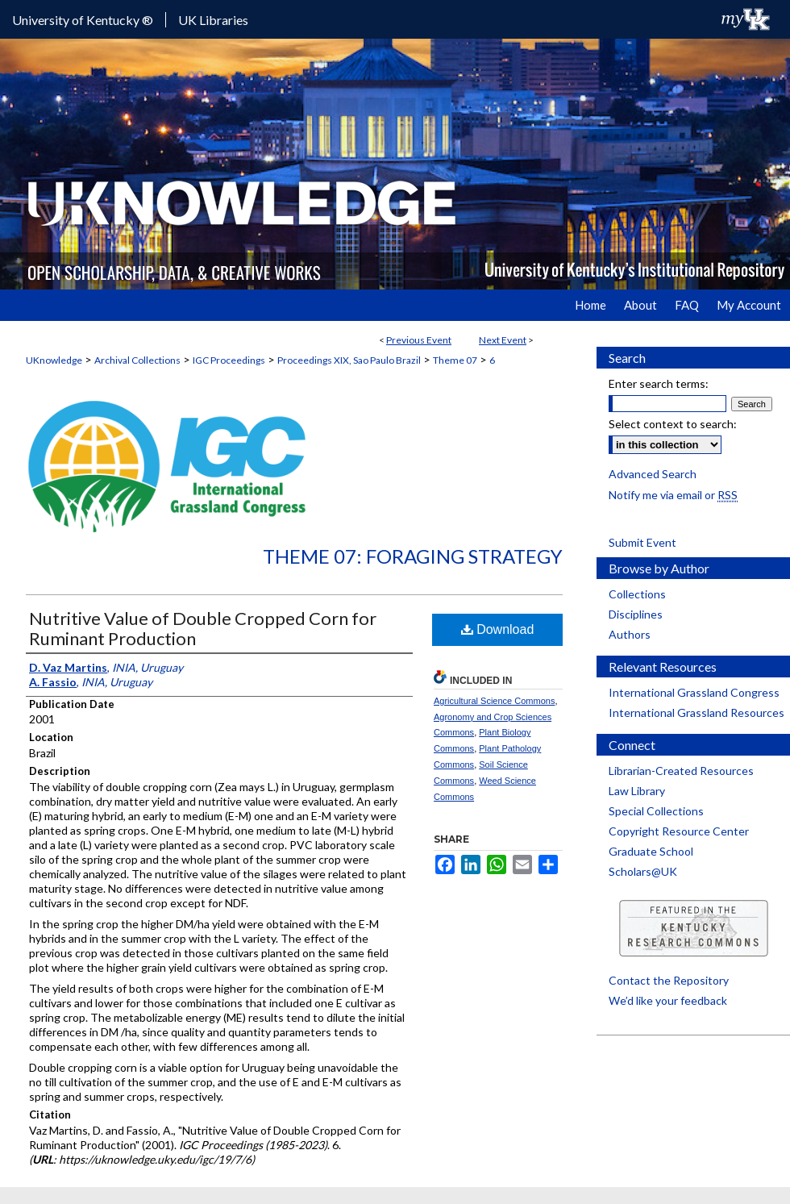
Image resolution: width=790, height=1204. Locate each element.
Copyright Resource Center (679, 831)
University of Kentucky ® (82, 19)
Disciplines (636, 614)
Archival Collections (137, 360)
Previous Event (418, 340)
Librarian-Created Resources (681, 770)
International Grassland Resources (696, 712)
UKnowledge (54, 360)
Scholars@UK (643, 871)
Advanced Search (652, 474)
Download (497, 629)
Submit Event (642, 542)
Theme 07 (455, 360)
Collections (637, 594)
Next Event (502, 340)
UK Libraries (213, 19)
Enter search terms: (659, 383)
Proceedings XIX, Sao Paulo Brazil (349, 360)
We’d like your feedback (668, 1000)
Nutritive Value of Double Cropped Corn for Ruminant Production (202, 628)
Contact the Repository (669, 980)
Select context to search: (673, 424)
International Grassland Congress (694, 692)
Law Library (637, 791)
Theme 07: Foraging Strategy (413, 556)
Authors (630, 634)
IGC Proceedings (229, 360)
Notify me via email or (673, 495)
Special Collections (656, 811)
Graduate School (651, 851)
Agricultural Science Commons (494, 701)
